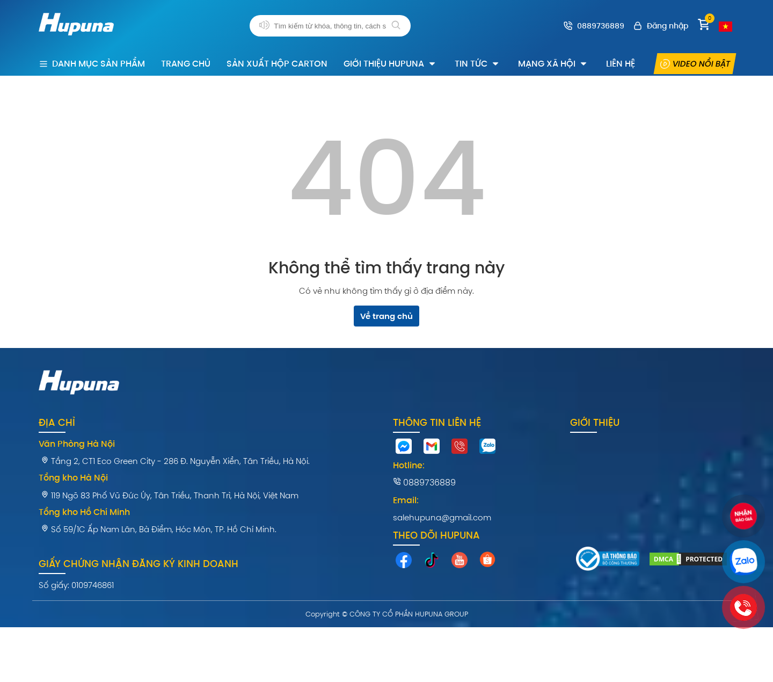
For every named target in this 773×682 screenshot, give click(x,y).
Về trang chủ (386, 316)
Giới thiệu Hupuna (390, 63)
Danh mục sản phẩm (92, 63)
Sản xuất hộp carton (277, 63)
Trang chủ (185, 63)
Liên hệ (620, 63)
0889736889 (424, 482)
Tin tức (477, 63)
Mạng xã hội (553, 63)
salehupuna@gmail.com (442, 517)
